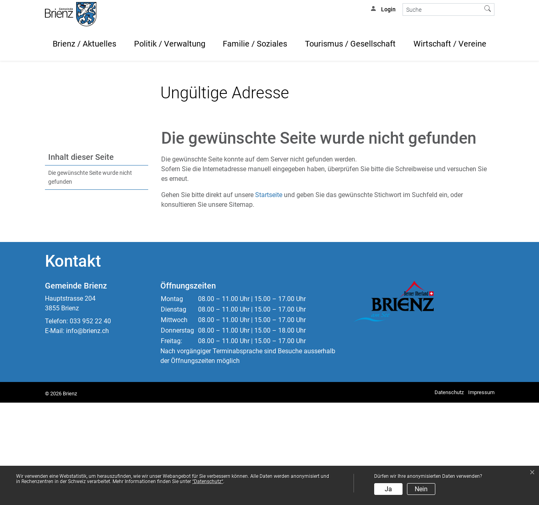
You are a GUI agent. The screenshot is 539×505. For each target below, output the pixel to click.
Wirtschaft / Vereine (449, 44)
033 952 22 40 (90, 423)
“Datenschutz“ (207, 481)
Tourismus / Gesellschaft (350, 44)
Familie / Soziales (255, 44)
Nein (421, 489)
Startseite (268, 297)
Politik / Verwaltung (169, 44)
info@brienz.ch (87, 433)
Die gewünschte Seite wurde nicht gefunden (90, 280)
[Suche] (442, 9)
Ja (388, 489)
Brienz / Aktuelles (84, 44)
